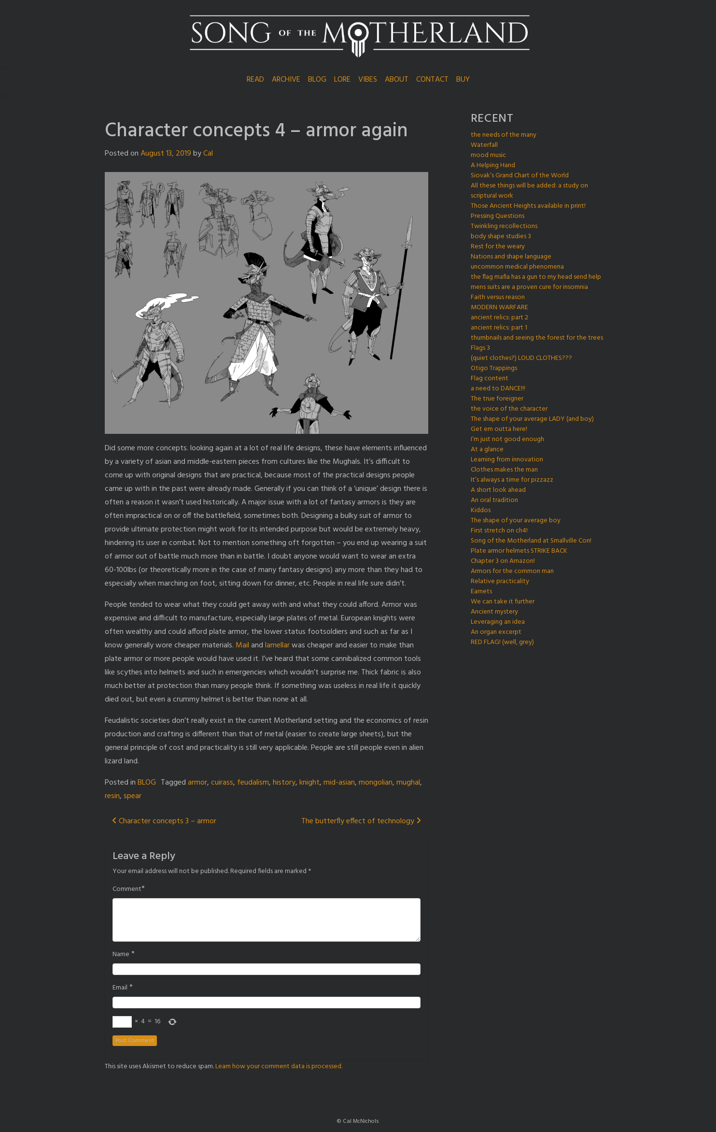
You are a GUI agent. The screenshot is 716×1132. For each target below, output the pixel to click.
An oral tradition (494, 500)
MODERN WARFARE (499, 307)
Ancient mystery (494, 611)
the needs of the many (503, 135)
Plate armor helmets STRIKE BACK (519, 551)
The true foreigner (497, 398)
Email (119, 988)
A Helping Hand (493, 165)
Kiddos (481, 510)
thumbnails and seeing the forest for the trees (537, 338)
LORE (342, 79)
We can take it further (502, 601)
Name (120, 955)
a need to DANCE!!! (498, 388)
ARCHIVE (286, 79)
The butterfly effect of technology (361, 821)
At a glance (487, 449)
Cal (208, 153)
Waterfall (484, 145)
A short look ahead (498, 490)
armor (197, 782)
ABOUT (396, 79)
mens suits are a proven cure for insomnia (529, 287)
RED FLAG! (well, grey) (502, 642)
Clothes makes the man (504, 469)
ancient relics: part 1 (499, 327)
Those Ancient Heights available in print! (528, 206)
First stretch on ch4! (499, 530)
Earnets (481, 591)
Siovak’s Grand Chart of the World (520, 175)
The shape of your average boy (516, 520)
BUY (463, 79)
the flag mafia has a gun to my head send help (536, 277)
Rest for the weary (498, 246)
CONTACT (432, 79)
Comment (126, 889)
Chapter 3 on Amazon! (503, 561)
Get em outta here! (499, 429)
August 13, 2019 (165, 153)
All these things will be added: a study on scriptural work (529, 190)
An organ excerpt (496, 632)
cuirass (222, 782)
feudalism (253, 782)
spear (132, 796)
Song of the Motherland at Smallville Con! (531, 540)
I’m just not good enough (507, 439)
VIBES (367, 79)
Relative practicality (500, 581)
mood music (488, 155)
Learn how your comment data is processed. (278, 1066)
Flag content (489, 378)
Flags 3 (480, 348)
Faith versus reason (498, 297)
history (284, 782)
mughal (408, 782)
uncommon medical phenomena (517, 266)
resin (112, 796)
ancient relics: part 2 (499, 317)
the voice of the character (509, 409)
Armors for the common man (512, 571)
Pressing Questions (497, 216)
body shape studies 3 (501, 236)
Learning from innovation (507, 459)
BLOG (317, 79)
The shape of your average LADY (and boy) (532, 419)
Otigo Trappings (494, 368)
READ (255, 79)
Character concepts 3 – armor (164, 821)
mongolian (376, 782)
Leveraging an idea (498, 622)
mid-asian (339, 782)
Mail (242, 645)
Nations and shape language (511, 256)
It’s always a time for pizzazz (512, 480)
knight (309, 782)
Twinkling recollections (504, 226)
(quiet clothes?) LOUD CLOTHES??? (521, 358)
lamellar (277, 645)
